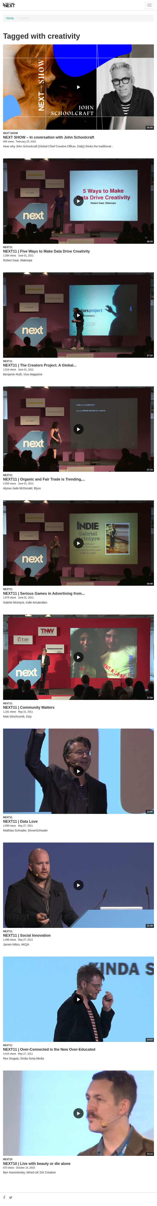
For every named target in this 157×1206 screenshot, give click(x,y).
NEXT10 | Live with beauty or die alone (37, 1164)
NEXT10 (7, 1159)
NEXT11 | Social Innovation (27, 935)
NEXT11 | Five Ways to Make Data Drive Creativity (46, 251)
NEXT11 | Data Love (20, 821)
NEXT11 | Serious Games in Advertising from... (44, 593)
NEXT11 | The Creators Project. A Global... (39, 365)
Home (10, 18)
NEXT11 (7, 247)
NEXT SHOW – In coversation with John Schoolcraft (48, 137)
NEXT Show (10, 133)
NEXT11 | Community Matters (29, 707)
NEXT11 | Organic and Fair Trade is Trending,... (44, 479)
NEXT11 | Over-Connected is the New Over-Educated (49, 1049)
